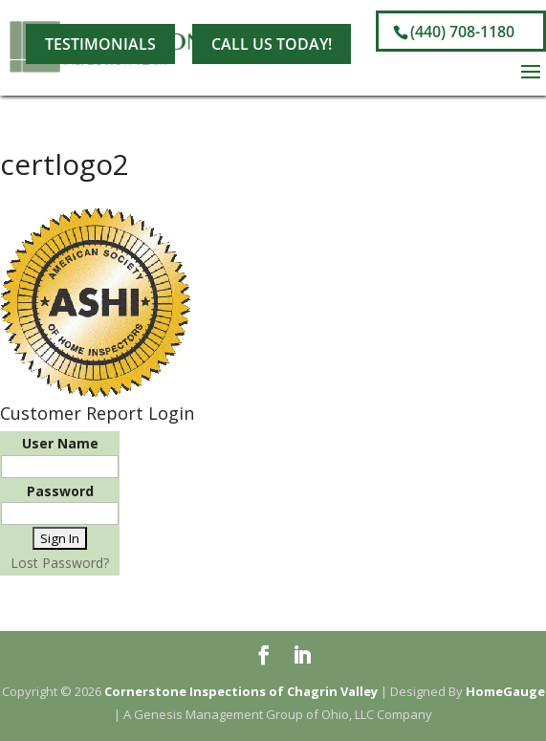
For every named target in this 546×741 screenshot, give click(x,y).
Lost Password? (60, 563)
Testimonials (100, 43)
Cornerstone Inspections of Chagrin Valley (241, 691)
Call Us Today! (271, 43)
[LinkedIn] (197, 17)
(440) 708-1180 (462, 31)
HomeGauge (505, 691)
